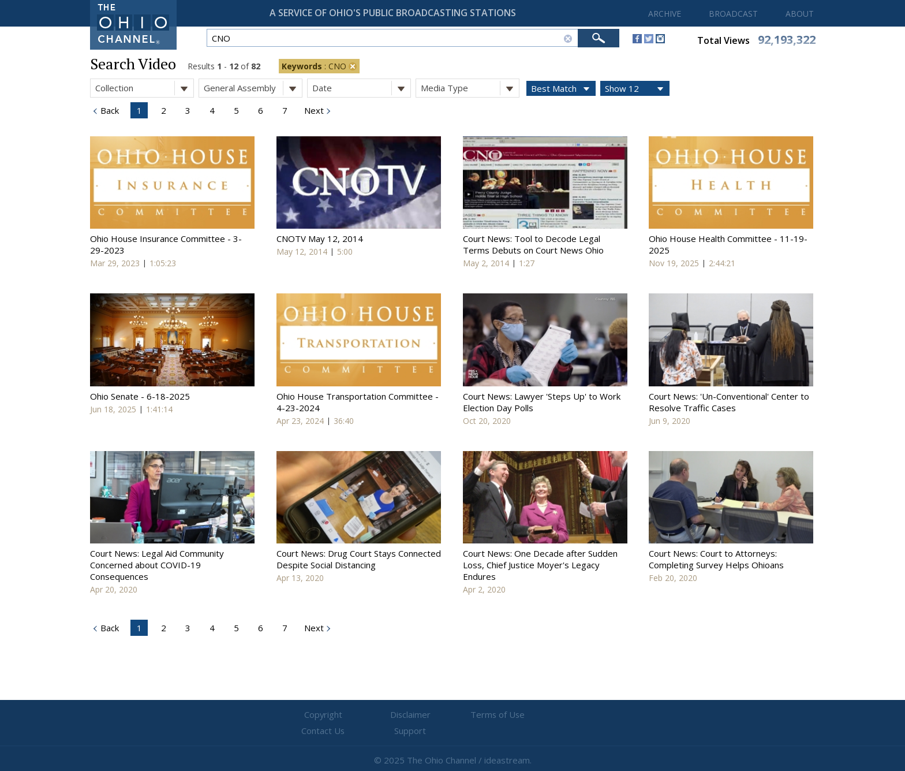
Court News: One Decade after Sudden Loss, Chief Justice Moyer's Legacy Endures (540, 564)
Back (108, 110)
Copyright (314, 715)
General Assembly (253, 88)
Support (591, 715)
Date (361, 88)
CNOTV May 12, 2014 (319, 238)
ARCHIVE (664, 13)
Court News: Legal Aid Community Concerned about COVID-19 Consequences (157, 564)
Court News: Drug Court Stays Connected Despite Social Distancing (358, 559)
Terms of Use (452, 715)
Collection (144, 88)
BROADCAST (733, 13)
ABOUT (800, 13)
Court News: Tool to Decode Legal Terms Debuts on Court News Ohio (533, 244)
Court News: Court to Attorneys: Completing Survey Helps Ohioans (716, 559)
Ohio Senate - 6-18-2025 (140, 396)
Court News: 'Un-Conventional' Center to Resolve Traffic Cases (729, 402)
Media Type (470, 88)
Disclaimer (383, 715)
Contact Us (522, 715)
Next (313, 110)
